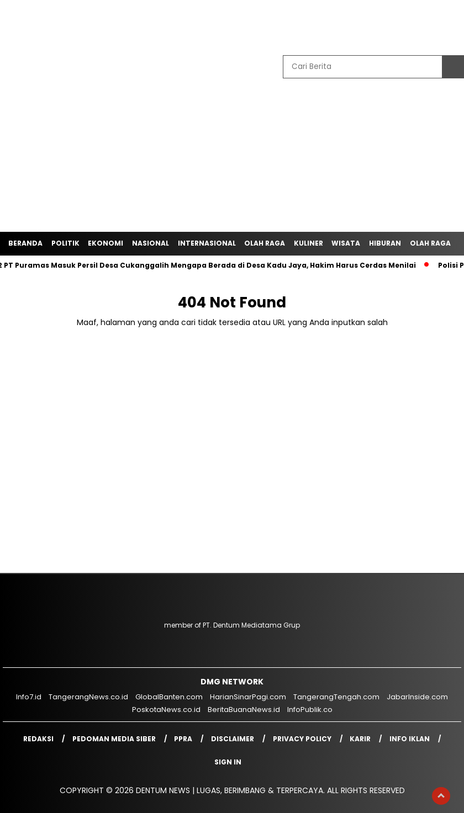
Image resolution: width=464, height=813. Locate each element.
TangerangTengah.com (336, 697)
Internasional (207, 243)
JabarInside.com (417, 697)
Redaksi (38, 738)
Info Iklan (409, 738)
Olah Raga (264, 243)
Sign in (227, 762)
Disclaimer (232, 738)
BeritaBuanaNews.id (244, 709)
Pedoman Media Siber (114, 738)
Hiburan (385, 243)
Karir (360, 738)
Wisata (345, 243)
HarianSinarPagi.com (248, 697)
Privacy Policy (302, 738)
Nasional (150, 243)
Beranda (25, 243)
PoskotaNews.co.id (166, 709)
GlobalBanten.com (169, 697)
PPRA (183, 738)
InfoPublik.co (310, 709)
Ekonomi (105, 243)
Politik (65, 243)
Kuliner (308, 243)
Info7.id (28, 697)
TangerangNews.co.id (88, 697)
